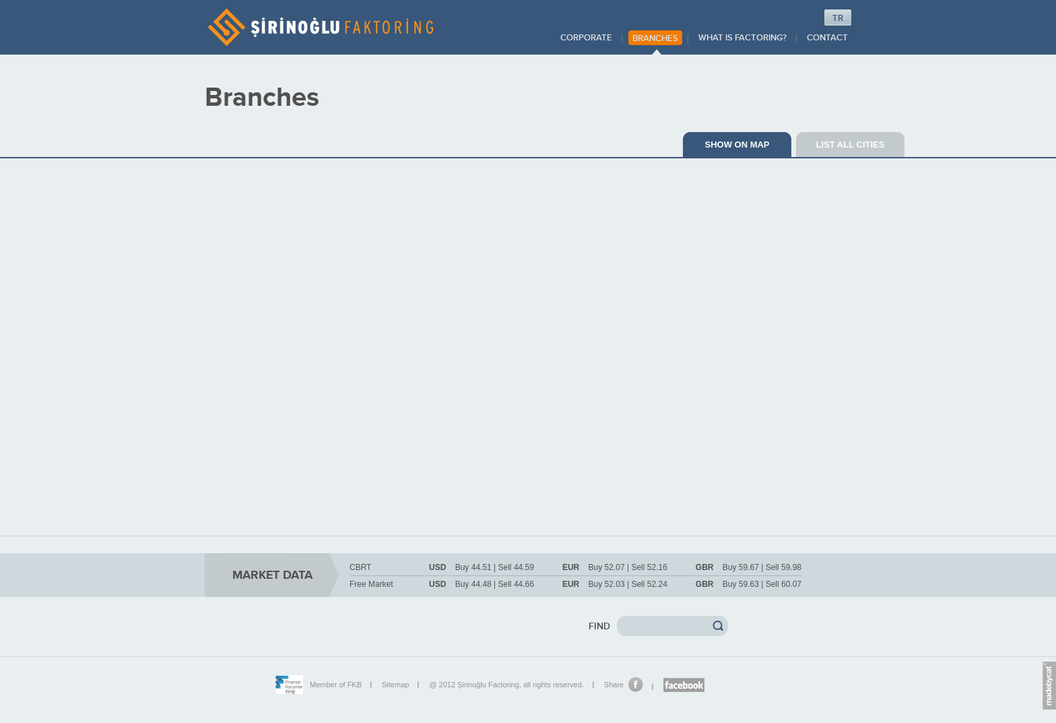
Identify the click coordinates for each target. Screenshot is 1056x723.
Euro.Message (1049, 664)
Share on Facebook (635, 684)
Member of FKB (336, 685)
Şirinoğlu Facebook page (683, 685)
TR (837, 18)
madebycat (1049, 688)
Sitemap (395, 685)
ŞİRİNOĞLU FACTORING (320, 27)
